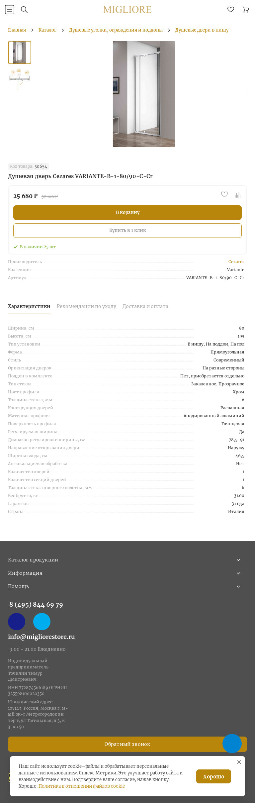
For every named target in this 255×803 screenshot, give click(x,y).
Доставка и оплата (145, 306)
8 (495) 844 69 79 (36, 604)
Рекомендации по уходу (86, 306)
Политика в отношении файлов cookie (82, 786)
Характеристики (29, 306)
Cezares (236, 261)
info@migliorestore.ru (41, 637)
